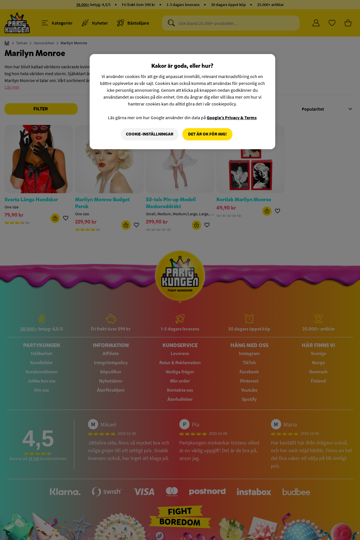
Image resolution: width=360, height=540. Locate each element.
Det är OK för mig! (207, 134)
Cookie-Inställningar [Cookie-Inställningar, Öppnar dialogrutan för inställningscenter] (149, 134)
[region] (182, 102)
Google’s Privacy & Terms (232, 117)
